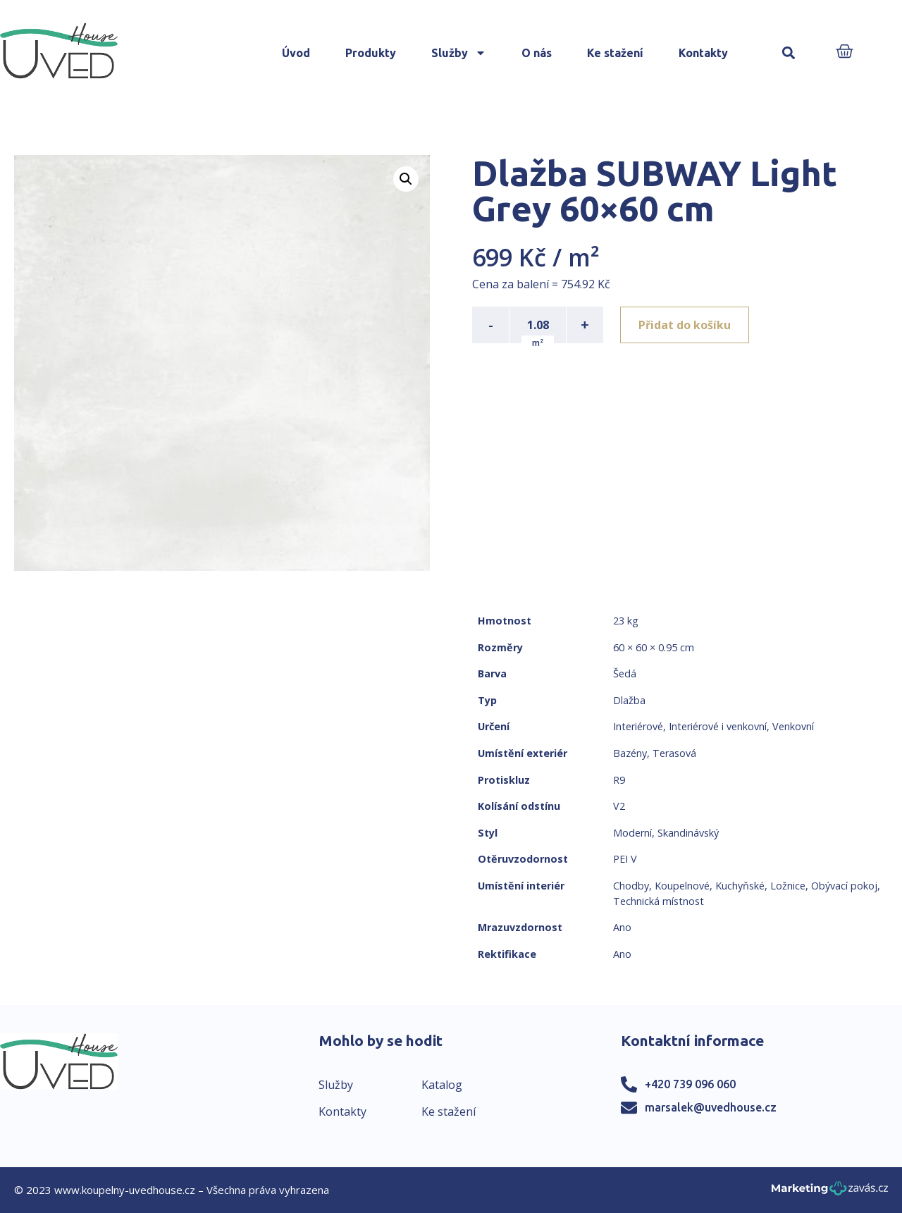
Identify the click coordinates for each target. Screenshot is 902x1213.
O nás (536, 53)
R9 (619, 780)
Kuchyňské (740, 885)
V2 (619, 806)
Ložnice (787, 885)
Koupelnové (682, 885)
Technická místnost (658, 901)
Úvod (296, 53)
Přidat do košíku (684, 325)
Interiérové (638, 726)
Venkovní (793, 726)
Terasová (674, 753)
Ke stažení (615, 53)
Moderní (632, 832)
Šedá (624, 673)
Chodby (631, 885)
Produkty (370, 53)
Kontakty (703, 53)
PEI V (625, 859)
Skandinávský (688, 832)
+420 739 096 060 (690, 1084)
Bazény (630, 753)
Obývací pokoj (844, 885)
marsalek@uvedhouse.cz (711, 1107)
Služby (458, 53)
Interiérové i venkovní (718, 726)
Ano (622, 927)
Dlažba (629, 700)
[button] (789, 53)
